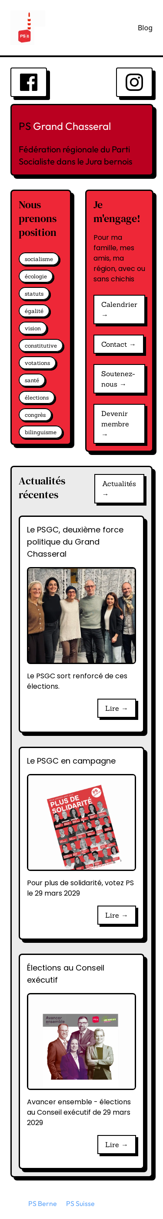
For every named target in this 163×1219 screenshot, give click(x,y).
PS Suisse (80, 1203)
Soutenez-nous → (118, 378)
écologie (36, 276)
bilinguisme (41, 432)
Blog (145, 27)
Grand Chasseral (72, 125)
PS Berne (42, 1203)
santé (32, 380)
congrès (35, 415)
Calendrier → (119, 309)
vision (33, 328)
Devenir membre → (115, 424)
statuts (34, 293)
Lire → (116, 708)
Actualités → (119, 488)
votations (37, 363)
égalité (34, 311)
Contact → (118, 344)
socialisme (39, 259)
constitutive (41, 345)
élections (37, 397)
